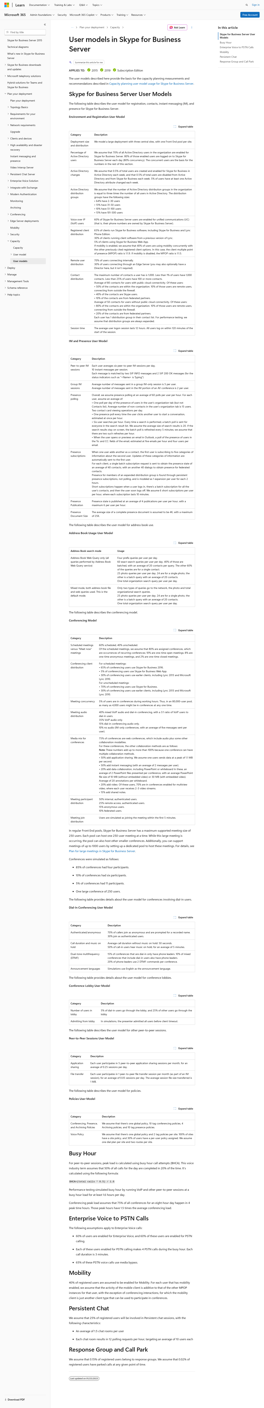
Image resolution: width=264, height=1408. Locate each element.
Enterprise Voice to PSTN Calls (237, 47)
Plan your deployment (92, 27)
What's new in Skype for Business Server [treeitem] (26, 56)
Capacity (115, 27)
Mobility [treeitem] (14, 227)
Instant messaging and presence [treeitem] (23, 158)
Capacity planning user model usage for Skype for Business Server (151, 83)
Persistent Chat (228, 56)
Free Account (250, 14)
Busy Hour (226, 42)
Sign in (256, 4)
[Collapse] (45, 24)
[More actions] (192, 27)
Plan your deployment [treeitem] (22, 100)
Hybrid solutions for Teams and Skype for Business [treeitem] (24, 85)
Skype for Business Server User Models (237, 35)
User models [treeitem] (20, 261)
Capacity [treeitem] (18, 247)
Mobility (224, 52)
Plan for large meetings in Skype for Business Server (102, 851)
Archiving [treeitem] (15, 207)
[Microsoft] (6, 5)
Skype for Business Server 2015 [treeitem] (24, 40)
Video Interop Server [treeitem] (22, 167)
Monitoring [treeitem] (16, 201)
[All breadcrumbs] (72, 27)
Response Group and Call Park (237, 61)
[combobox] (25, 32)
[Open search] (246, 5)
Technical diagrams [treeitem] (18, 47)
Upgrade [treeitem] (15, 131)
